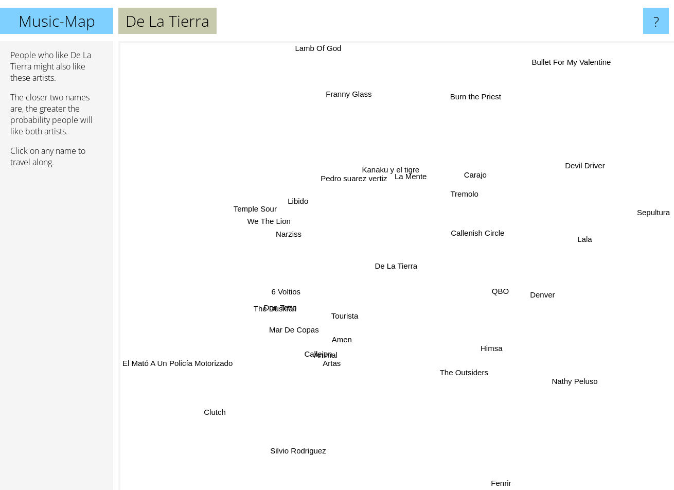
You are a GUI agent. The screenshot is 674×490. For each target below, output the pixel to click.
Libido (315, 192)
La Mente (439, 153)
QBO (501, 290)
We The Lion (259, 218)
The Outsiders (469, 374)
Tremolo (474, 188)
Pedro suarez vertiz (374, 169)
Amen (349, 363)
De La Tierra (396, 265)
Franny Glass (338, 85)
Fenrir (497, 483)
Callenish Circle (475, 227)
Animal (330, 348)
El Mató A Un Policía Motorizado (188, 356)
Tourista (377, 344)
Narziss (294, 228)
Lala (576, 240)
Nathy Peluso (548, 368)
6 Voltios (278, 291)
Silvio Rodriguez (309, 436)
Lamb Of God (302, 48)
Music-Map (57, 20)
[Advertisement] (56, 333)
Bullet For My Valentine (560, 73)
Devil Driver (573, 181)
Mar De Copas (298, 336)
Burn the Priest (478, 97)
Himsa (493, 356)
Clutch (235, 398)
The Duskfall (273, 301)
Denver (521, 293)
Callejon (318, 359)
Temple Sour (252, 203)
